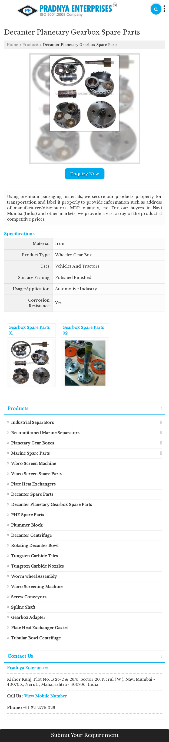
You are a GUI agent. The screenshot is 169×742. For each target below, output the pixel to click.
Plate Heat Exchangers (33, 484)
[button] (45, 696)
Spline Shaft (23, 607)
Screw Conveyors (29, 597)
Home (12, 45)
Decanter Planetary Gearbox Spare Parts (51, 504)
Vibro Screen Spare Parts (36, 473)
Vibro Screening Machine (36, 586)
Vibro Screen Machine (33, 463)
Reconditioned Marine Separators (45, 432)
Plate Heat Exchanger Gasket (39, 627)
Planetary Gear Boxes (32, 443)
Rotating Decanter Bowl (34, 545)
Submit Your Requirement (84, 735)
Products (30, 45)
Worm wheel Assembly (34, 576)
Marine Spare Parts (30, 453)
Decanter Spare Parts (32, 494)
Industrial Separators (32, 422)
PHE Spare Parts (27, 514)
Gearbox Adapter (28, 617)
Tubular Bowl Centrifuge (36, 638)
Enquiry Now (84, 173)
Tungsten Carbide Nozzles (37, 566)
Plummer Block (26, 525)
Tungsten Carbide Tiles (34, 556)
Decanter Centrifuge (31, 535)
